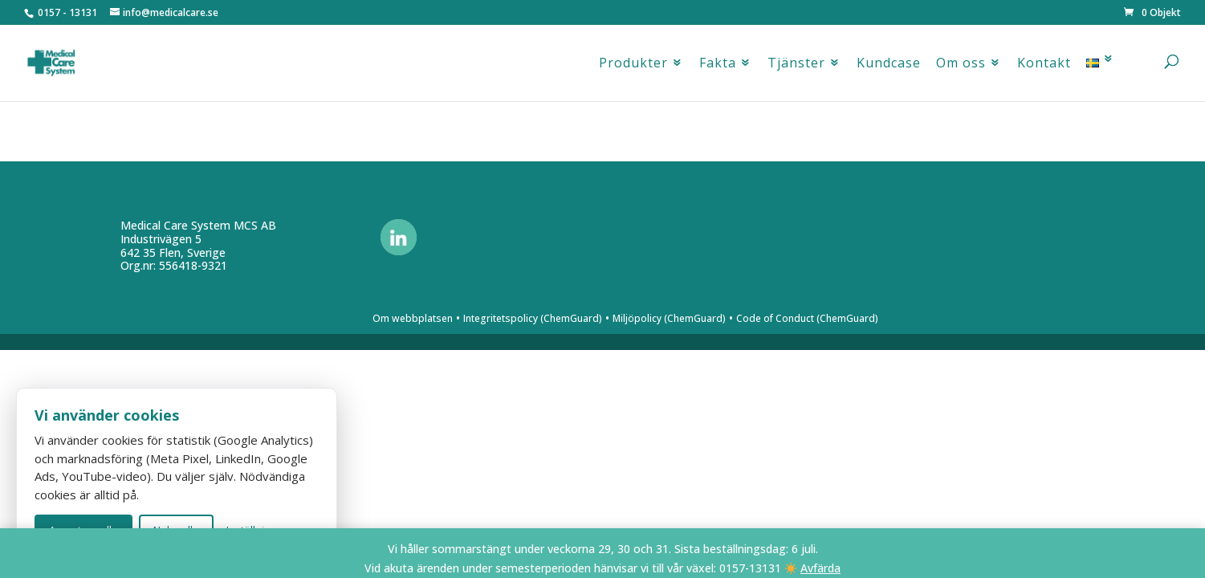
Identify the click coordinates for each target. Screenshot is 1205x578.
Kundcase (889, 67)
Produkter (633, 67)
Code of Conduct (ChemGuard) (807, 318)
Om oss (961, 67)
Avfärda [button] (820, 568)
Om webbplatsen (412, 318)
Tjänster (796, 67)
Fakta (717, 67)
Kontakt (1044, 67)
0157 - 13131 (67, 12)
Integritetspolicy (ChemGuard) (532, 318)
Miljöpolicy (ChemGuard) (669, 318)
